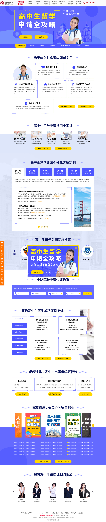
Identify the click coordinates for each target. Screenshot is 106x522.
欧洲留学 (78, 1)
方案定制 (25, 37)
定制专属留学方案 (63, 358)
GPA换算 (30, 4)
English (35, 513)
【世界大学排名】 (83, 139)
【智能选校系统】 (66, 139)
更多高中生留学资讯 (42, 461)
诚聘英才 (48, 513)
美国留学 (38, 1)
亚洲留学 (70, 1)
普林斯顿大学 (26, 259)
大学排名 (38, 4)
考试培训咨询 (22, 394)
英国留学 (46, 1)
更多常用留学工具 (43, 148)
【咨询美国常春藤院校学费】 (38, 212)
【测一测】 (39, 201)
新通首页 (30, 1)
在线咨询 (41, 37)
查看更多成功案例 (43, 358)
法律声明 (54, 513)
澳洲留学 (54, 1)
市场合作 (41, 513)
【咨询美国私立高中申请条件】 (58, 196)
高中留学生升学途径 (66, 106)
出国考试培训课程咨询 (55, 394)
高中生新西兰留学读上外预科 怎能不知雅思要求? (25, 442)
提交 (87, 293)
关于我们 (29, 513)
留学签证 (54, 4)
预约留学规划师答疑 (63, 148)
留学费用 (46, 4)
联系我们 (67, 513)
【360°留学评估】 (36, 139)
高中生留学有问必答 (63, 461)
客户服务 (60, 513)
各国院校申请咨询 (86, 106)
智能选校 (70, 4)
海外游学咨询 (85, 394)
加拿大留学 (62, 1)
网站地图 (23, 513)
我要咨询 (23, 501)
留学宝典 (78, 4)
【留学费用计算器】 (20, 139)
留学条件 (62, 4)
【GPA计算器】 (51, 139)
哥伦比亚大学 (87, 259)
